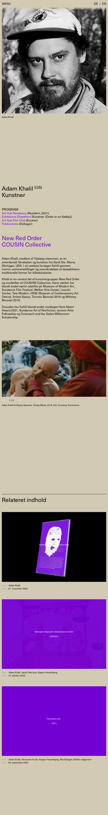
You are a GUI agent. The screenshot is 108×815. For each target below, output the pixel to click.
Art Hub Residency (14, 213)
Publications (10, 223)
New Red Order (22, 237)
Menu (6, 3)
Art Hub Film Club (13, 220)
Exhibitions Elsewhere (16, 216)
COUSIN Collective (26, 244)
